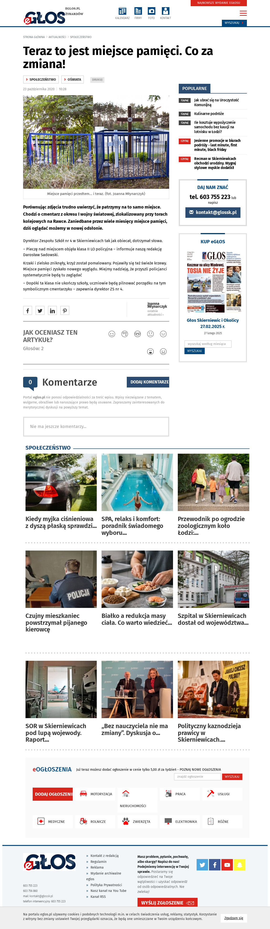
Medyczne (50, 821)
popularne (194, 88)
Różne (217, 821)
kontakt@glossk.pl (213, 212)
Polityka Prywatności (106, 885)
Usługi (217, 794)
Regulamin (99, 862)
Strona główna (34, 37)
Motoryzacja (94, 794)
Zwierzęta (135, 821)
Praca (173, 794)
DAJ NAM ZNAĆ (212, 187)
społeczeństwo (81, 37)
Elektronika (179, 821)
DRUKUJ (98, 80)
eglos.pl (72, 8)
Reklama (97, 867)
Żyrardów (74, 14)
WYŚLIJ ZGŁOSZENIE (162, 903)
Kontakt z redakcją (105, 856)
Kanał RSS (98, 897)
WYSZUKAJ (194, 351)
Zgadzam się (235, 918)
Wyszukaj (234, 23)
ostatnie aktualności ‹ (156, 312)
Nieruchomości (133, 798)
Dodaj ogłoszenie (54, 794)
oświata (72, 80)
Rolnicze (91, 821)
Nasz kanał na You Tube (109, 891)
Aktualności (57, 37)
